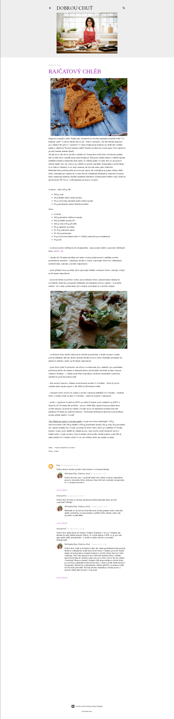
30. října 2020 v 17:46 (69, 465)
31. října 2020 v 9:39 (98, 474)
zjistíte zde (58, 251)
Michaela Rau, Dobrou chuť (77, 473)
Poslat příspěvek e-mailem (65, 448)
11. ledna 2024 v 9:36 (99, 544)
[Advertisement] (87, 679)
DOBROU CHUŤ (75, 8)
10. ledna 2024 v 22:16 (75, 529)
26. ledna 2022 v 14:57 (75, 496)
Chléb (56, 451)
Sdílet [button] (51, 448)
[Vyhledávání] (123, 7)
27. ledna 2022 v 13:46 (99, 507)
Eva (58, 465)
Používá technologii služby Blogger (87, 706)
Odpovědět (62, 490)
